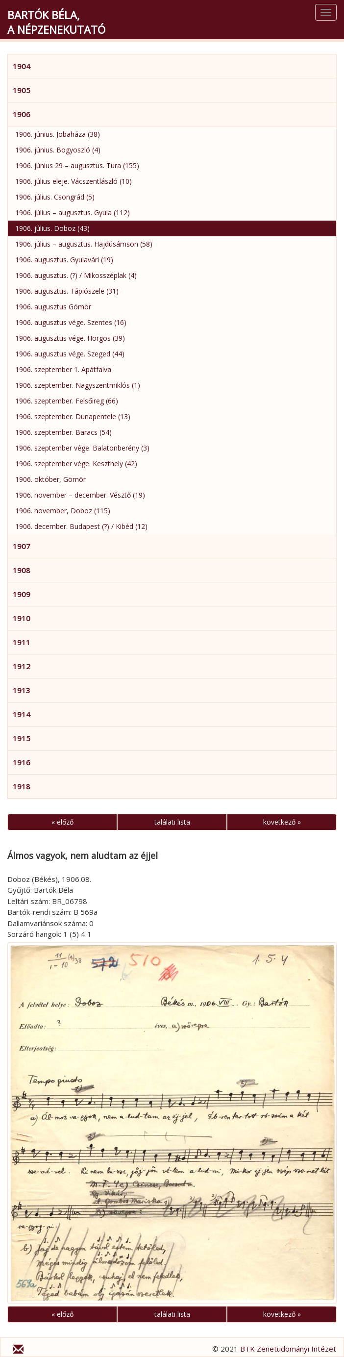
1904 (21, 66)
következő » (282, 822)
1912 (21, 666)
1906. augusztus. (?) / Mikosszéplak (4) (76, 275)
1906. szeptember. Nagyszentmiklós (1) (77, 385)
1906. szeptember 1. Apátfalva (63, 369)
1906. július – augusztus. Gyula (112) (72, 212)
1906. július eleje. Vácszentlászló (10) (73, 181)
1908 (21, 570)
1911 (21, 642)
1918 (21, 786)
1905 (21, 90)
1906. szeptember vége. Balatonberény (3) (82, 447)
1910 (21, 618)
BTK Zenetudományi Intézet (288, 1349)
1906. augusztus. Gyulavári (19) (64, 259)
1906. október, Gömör (50, 479)
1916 (21, 762)
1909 (21, 594)
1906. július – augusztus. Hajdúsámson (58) (83, 244)
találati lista (172, 822)
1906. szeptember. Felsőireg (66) (66, 400)
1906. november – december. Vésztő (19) (80, 495)
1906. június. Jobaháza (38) (57, 134)
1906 (21, 114)
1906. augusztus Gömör (53, 306)
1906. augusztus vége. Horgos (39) (70, 338)
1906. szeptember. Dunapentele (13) (72, 416)
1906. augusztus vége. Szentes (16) (70, 322)
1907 (21, 546)
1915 (21, 738)
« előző (62, 822)
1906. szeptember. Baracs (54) (63, 432)
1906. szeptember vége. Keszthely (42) (76, 463)
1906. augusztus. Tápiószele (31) (67, 291)
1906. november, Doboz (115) (62, 510)
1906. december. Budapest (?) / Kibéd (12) (81, 526)
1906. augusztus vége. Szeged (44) (69, 353)
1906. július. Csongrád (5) (55, 196)
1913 (21, 690)
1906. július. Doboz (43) (52, 228)
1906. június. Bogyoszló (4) (57, 149)
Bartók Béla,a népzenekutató (56, 22)
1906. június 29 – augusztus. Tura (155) (77, 165)
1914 (21, 714)
